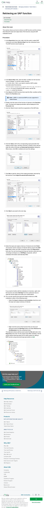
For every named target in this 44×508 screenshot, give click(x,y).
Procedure (7, 21)
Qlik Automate (7, 438)
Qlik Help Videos (8, 401)
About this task (7, 19)
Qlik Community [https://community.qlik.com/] (25, 494)
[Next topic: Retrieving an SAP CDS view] (32, 391)
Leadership (7, 472)
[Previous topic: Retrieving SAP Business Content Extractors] (11, 391)
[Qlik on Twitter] (33, 495)
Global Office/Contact (9, 487)
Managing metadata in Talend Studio (27, 6)
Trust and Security (8, 448)
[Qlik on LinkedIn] (36, 495)
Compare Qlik (7, 456)
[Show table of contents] (3, 6)
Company (6, 470)
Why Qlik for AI (7, 454)
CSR (5, 474)
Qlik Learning (7, 408)
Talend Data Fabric (9, 426)
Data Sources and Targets (11, 460)
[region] (22, 502)
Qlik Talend (7, 421)
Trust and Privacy (8, 450)
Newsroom (7, 485)
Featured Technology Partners (12, 458)
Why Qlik (6, 445)
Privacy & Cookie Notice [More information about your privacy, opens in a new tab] (12, 507)
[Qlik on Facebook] (39, 495)
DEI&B (5, 476)
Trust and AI (7, 452)
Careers (6, 482)
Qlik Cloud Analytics (9, 432)
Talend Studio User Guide (11, 6)
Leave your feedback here (11, 384)
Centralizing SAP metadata (11, 8)
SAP (34, 337)
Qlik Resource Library (9, 412)
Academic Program (9, 478)
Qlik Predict (7, 436)
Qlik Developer (8, 403)
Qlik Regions (7, 462)
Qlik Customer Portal (9, 410)
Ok (36, 499)
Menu (42, 2)
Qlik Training (7, 405)
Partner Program (8, 480)
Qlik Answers (7, 434)
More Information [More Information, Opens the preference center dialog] (36, 502)
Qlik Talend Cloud (8, 424)
